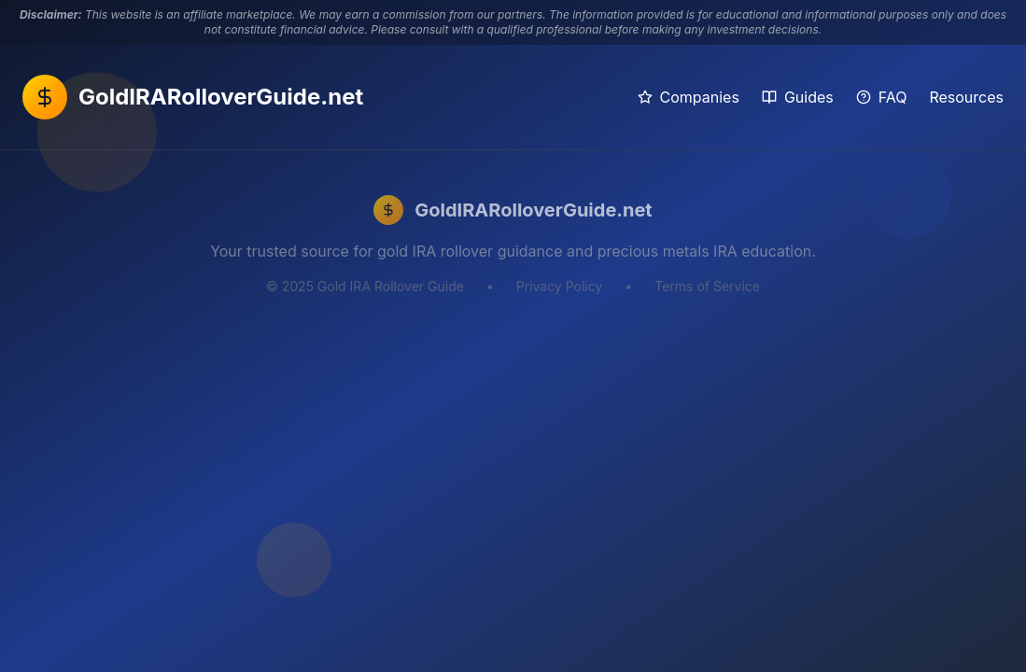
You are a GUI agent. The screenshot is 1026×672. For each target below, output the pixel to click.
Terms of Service (707, 286)
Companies (688, 97)
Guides (798, 97)
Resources (966, 97)
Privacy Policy (559, 286)
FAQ (881, 97)
